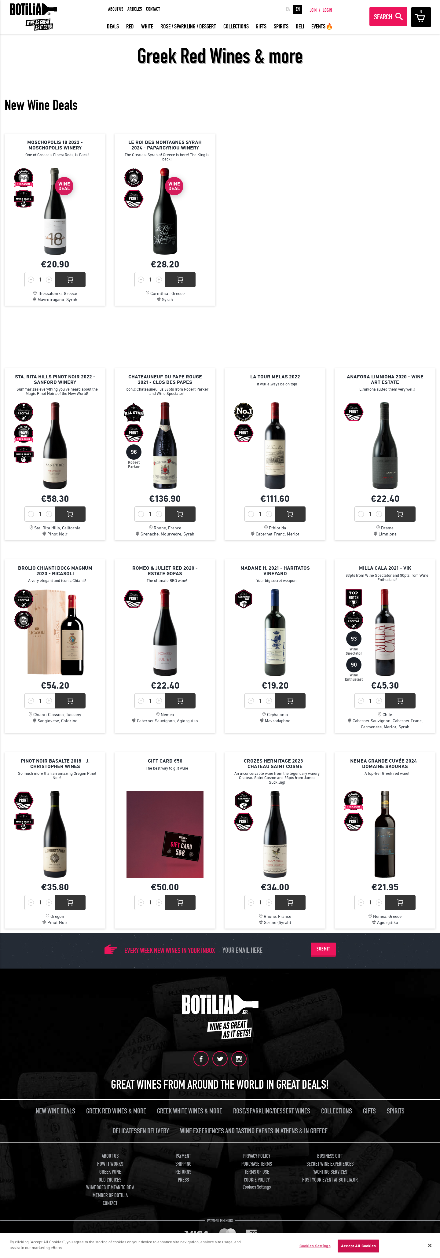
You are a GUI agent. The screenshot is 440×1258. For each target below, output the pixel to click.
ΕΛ (288, 9)
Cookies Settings (257, 1186)
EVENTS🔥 (322, 26)
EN (298, 9)
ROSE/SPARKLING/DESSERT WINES (271, 1111)
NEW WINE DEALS (55, 1111)
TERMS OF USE (256, 1171)
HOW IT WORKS (110, 1163)
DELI (300, 26)
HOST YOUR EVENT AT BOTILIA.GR (330, 1179)
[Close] (430, 1245)
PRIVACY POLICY (256, 1156)
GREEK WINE (110, 1171)
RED (130, 26)
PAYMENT (183, 1156)
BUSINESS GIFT (330, 1156)
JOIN (313, 10)
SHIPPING (183, 1163)
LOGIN (327, 10)
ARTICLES (134, 9)
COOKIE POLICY (257, 1179)
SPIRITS (281, 26)
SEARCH (383, 17)
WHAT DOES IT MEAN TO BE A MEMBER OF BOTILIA (110, 1191)
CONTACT (153, 9)
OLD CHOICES (110, 1179)
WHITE (147, 26)
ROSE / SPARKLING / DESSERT (188, 26)
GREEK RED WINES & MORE (116, 1111)
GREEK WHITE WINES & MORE (189, 1111)
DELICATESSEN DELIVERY (141, 1131)
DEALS (113, 26)
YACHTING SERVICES (330, 1171)
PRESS (183, 1179)
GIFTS (261, 26)
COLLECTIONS (236, 26)
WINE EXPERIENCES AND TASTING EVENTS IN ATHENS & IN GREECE (254, 1131)
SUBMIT (323, 949)
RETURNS (183, 1171)
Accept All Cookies (358, 1246)
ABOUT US (115, 9)
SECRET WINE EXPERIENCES (330, 1163)
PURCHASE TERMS (256, 1163)
